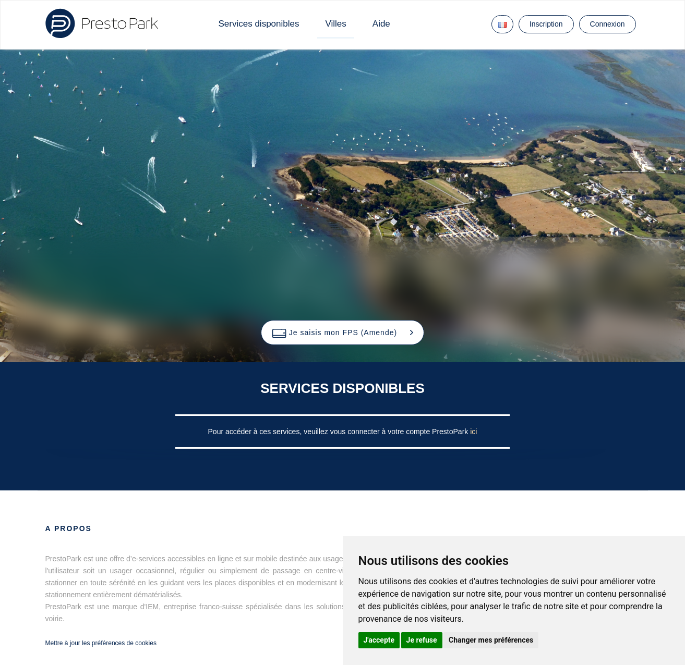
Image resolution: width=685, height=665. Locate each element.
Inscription (546, 24)
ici (473, 431)
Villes (335, 24)
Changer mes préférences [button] (491, 640)
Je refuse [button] (421, 640)
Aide (381, 24)
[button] (342, 332)
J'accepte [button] (379, 640)
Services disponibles (259, 24)
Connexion (607, 24)
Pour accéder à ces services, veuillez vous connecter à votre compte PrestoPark (339, 431)
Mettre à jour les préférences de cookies (101, 643)
